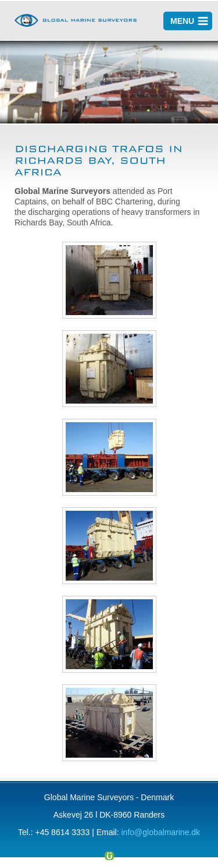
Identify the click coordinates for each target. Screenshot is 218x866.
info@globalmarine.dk (160, 832)
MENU (182, 21)
